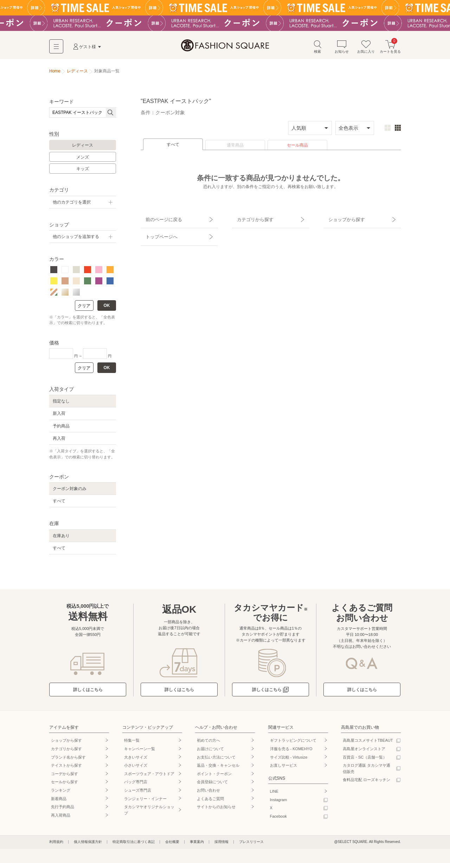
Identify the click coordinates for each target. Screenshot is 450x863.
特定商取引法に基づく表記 (133, 844)
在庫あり (61, 537)
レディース (82, 147)
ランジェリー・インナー (145, 800)
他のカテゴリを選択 (72, 204)
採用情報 (221, 844)
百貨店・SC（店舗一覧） (365, 759)
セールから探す (64, 784)
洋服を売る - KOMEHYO (291, 751)
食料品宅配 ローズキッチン (366, 782)
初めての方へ (208, 742)
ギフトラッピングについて (293, 742)
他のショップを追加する (76, 238)
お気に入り (366, 49)
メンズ (82, 159)
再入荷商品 (60, 817)
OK (107, 307)
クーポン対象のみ (69, 490)
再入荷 (59, 440)
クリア (84, 307)
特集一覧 (132, 742)
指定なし (61, 403)
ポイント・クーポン (214, 776)
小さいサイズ (135, 767)
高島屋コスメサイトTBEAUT (368, 742)
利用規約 (56, 844)
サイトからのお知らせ (216, 809)
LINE (274, 793)
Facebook (278, 818)
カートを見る (390, 49)
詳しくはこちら (88, 691)
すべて (173, 146)
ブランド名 (68, 759)
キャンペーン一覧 (139, 751)
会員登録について (212, 784)
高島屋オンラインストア (364, 751)
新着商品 (58, 800)
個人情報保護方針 (88, 844)
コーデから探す (64, 776)
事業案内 (197, 844)
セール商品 (297, 147)
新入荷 (59, 415)
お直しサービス (283, 767)
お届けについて (210, 751)
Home (54, 73)
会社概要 (172, 844)
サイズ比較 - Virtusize (289, 759)
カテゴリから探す (251, 219)
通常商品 (235, 147)
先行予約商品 (62, 809)
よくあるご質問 (210, 800)
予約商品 (61, 428)
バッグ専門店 (135, 784)
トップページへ (157, 231)
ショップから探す (342, 219)
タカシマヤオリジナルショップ (149, 812)
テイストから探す (66, 767)
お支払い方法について (216, 759)
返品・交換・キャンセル (218, 767)
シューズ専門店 (137, 792)
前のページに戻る (159, 219)
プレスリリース (251, 844)
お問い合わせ (208, 792)
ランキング (60, 792)
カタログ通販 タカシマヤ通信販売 (366, 770)
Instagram (278, 801)
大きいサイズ (135, 759)
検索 (317, 49)
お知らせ (342, 49)
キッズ (82, 170)
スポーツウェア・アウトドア (149, 776)
